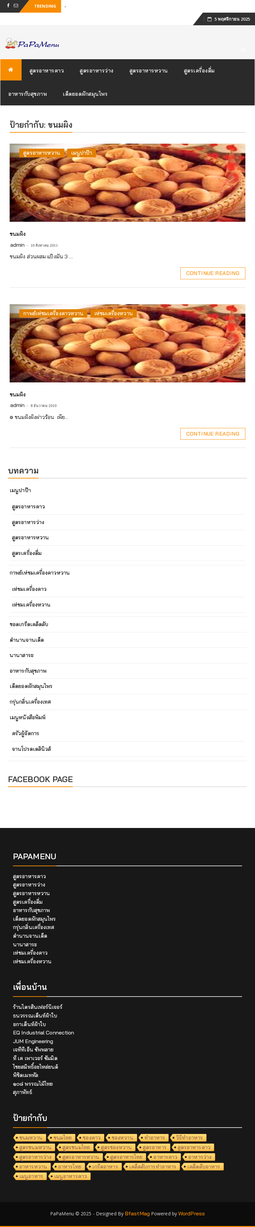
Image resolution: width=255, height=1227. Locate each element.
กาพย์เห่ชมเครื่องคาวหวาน (53, 313)
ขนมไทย (62, 1137)
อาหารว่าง (200, 1157)
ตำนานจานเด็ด (27, 639)
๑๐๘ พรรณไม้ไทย (33, 1083)
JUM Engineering (33, 1041)
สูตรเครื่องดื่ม (199, 70)
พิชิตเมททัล (25, 1075)
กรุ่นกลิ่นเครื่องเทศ (30, 701)
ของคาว (92, 1137)
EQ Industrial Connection (43, 1032)
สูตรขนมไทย (76, 1147)
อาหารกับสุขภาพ (27, 93)
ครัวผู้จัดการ (25, 733)
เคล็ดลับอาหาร (203, 1166)
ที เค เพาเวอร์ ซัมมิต (35, 1058)
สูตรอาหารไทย (126, 1157)
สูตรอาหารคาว (47, 70)
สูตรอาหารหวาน (148, 70)
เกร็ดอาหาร (105, 1166)
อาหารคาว (165, 1157)
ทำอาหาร (154, 1137)
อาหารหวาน (33, 1166)
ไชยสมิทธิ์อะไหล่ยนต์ (35, 1066)
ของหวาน (122, 1137)
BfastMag (137, 1213)
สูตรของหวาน (116, 1147)
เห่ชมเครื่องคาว (29, 589)
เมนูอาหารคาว (70, 1176)
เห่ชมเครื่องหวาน (113, 313)
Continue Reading (212, 273)
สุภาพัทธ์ (22, 1092)
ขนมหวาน (30, 1137)
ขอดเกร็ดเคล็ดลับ (29, 624)
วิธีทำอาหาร (189, 1137)
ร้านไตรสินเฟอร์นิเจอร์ (37, 1007)
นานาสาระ (22, 655)
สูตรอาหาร (155, 1147)
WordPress (191, 1213)
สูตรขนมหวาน (35, 1147)
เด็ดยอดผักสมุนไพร (85, 93)
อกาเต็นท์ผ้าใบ (29, 1024)
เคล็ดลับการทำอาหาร (153, 1166)
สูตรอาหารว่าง (97, 70)
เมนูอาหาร (31, 1176)
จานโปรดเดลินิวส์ (31, 749)
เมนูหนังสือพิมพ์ (27, 717)
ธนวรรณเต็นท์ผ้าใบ (35, 1015)
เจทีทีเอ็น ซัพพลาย (33, 1049)
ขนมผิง (18, 233)
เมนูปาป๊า (81, 152)
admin (17, 244)
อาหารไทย (69, 1166)
